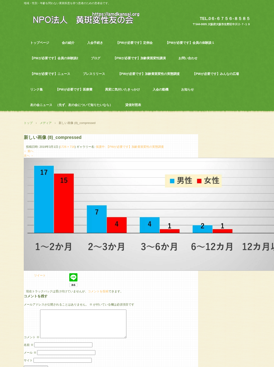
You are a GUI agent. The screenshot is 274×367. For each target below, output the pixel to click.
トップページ (39, 42)
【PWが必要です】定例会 (134, 42)
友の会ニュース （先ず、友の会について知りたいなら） (71, 105)
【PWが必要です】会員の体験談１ (190, 42)
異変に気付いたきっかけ (122, 89)
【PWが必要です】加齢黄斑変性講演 (139, 58)
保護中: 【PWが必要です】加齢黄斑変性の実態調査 (130, 146)
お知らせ (187, 89)
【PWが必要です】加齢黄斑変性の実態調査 (149, 74)
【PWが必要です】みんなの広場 (215, 74)
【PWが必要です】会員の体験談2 (54, 58)
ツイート (40, 275)
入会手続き (95, 42)
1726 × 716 (67, 146)
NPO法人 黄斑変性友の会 (84, 17)
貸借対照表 (133, 105)
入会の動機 (160, 89)
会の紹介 (68, 42)
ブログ (95, 58)
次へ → (29, 155)
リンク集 (36, 89)
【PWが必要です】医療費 (73, 89)
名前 (29, 350)
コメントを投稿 (98, 291)
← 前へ (29, 151)
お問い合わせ (187, 58)
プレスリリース (94, 74)
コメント (31, 342)
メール (30, 358)
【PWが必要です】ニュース (50, 74)
